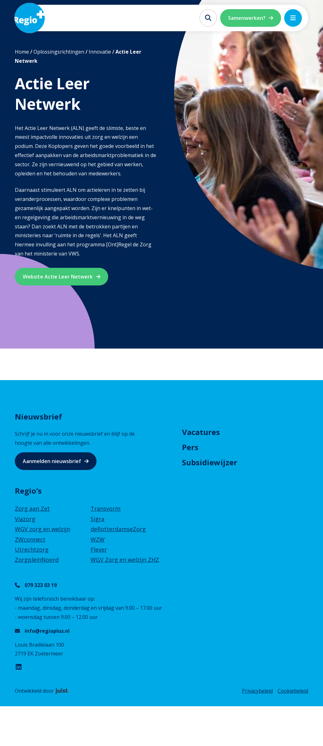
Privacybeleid (257, 690)
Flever (99, 549)
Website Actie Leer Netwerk (58, 276)
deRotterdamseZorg (118, 529)
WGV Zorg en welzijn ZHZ (125, 559)
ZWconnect (30, 539)
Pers (190, 447)
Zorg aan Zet (32, 508)
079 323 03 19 (41, 585)
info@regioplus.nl (47, 630)
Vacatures (201, 432)
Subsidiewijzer (209, 462)
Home (22, 51)
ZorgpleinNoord (37, 559)
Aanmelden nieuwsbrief (52, 461)
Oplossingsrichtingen (58, 51)
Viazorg (25, 519)
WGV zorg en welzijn (42, 529)
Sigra (97, 519)
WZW (98, 539)
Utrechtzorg (32, 549)
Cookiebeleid (293, 690)
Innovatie (100, 51)
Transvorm (105, 508)
